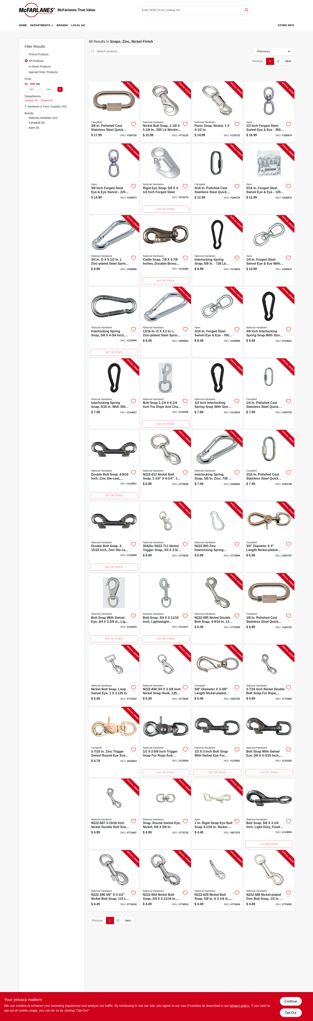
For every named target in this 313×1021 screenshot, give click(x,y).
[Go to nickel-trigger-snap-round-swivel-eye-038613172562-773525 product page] (166, 537)
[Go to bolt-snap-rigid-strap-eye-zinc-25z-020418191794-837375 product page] (217, 814)
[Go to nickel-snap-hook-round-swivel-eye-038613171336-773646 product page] (166, 675)
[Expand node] (26, 106)
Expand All (46, 100)
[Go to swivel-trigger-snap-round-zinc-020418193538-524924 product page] (114, 742)
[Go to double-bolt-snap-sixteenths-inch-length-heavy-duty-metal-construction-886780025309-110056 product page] (114, 537)
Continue (290, 1001)
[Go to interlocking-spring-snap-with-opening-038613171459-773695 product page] (217, 537)
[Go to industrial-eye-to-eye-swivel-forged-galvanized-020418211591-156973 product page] (114, 179)
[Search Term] (195, 10)
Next (288, 61)
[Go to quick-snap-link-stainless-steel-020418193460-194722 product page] (269, 608)
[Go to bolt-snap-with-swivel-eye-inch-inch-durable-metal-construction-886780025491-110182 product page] (269, 742)
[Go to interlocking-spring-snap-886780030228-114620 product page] (217, 251)
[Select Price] (60, 89)
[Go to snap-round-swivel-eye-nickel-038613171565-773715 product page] (166, 814)
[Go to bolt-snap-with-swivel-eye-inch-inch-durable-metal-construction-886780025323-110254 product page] (114, 608)
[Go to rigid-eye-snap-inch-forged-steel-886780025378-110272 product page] (166, 179)
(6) (34, 127)
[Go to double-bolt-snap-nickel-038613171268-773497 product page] (114, 814)
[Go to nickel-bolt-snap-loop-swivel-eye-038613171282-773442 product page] (114, 675)
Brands (62, 25)
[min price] (32, 89)
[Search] (247, 9)
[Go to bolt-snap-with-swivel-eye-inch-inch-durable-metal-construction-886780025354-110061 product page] (217, 742)
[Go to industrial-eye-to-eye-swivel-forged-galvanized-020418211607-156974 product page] (269, 112)
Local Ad (78, 25)
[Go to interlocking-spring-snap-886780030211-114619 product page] (217, 394)
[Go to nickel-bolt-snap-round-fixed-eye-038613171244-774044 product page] (217, 880)
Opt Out (290, 1012)
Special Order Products (43, 72)
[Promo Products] (26, 54)
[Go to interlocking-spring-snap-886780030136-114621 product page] (269, 322)
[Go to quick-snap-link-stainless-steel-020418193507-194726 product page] (114, 112)
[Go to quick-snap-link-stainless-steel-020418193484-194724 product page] (269, 394)
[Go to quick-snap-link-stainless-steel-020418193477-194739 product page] (269, 465)
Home (23, 25)
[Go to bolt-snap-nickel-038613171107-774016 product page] (114, 880)
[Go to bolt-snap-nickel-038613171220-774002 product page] (269, 880)
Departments (40, 25)
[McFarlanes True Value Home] (37, 10)
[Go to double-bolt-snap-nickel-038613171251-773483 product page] (269, 675)
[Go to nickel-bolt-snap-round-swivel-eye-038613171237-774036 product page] (166, 465)
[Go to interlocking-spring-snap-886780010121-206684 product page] (217, 465)
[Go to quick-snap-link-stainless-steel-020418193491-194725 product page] (217, 179)
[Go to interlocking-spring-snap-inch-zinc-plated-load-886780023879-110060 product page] (114, 322)
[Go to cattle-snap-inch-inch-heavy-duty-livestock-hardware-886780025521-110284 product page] (166, 251)
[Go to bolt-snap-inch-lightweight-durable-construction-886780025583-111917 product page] (166, 608)
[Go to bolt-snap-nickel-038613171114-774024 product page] (166, 880)
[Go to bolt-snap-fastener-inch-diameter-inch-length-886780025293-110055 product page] (269, 814)
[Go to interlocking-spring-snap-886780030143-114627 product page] (114, 394)
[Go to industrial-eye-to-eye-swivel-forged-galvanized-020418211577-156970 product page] (269, 251)
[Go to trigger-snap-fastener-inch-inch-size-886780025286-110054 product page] (166, 742)
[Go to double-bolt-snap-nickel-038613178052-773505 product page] (217, 608)
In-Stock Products (40, 67)
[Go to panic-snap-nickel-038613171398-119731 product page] (217, 112)
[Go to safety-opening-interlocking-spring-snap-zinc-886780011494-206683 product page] (166, 322)
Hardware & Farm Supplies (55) (47, 106)
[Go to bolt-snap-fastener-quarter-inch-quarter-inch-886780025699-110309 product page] (166, 394)
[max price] (48, 89)
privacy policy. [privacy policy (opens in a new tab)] (240, 1005)
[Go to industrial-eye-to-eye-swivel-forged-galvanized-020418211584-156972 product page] (269, 179)
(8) (37, 122)
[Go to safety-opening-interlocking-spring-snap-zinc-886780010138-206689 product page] (114, 251)
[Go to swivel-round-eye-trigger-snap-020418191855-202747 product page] (269, 537)
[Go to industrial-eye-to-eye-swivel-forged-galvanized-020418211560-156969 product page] (217, 322)
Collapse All (31, 100)
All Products (36, 61)
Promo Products (39, 54)
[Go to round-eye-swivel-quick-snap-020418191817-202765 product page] (217, 675)
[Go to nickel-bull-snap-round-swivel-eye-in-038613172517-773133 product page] (166, 112)
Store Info (286, 25)
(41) (43, 117)
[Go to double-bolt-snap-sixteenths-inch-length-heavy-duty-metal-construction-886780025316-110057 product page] (114, 465)
